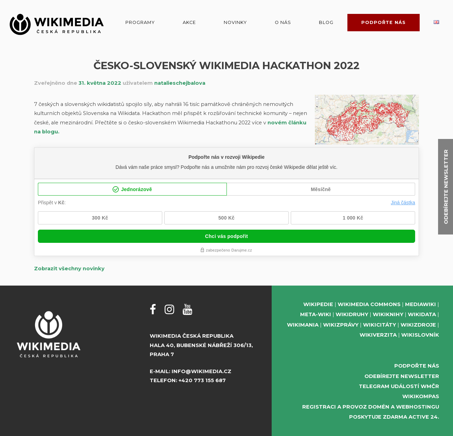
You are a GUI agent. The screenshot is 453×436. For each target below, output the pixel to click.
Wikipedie (318, 304)
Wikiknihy (388, 314)
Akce (189, 22)
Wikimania (303, 325)
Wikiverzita (378, 335)
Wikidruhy (352, 314)
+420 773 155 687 (202, 380)
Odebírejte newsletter (401, 376)
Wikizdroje (418, 325)
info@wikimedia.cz (201, 371)
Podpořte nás (383, 22)
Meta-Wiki (315, 314)
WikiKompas (420, 396)
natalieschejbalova (179, 83)
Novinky (235, 22)
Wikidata (422, 314)
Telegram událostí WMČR (399, 386)
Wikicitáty (379, 325)
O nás (283, 22)
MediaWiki (420, 304)
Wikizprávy (341, 325)
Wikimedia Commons (369, 304)
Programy (140, 22)
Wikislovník (420, 335)
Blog (326, 22)
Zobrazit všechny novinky (69, 268)
